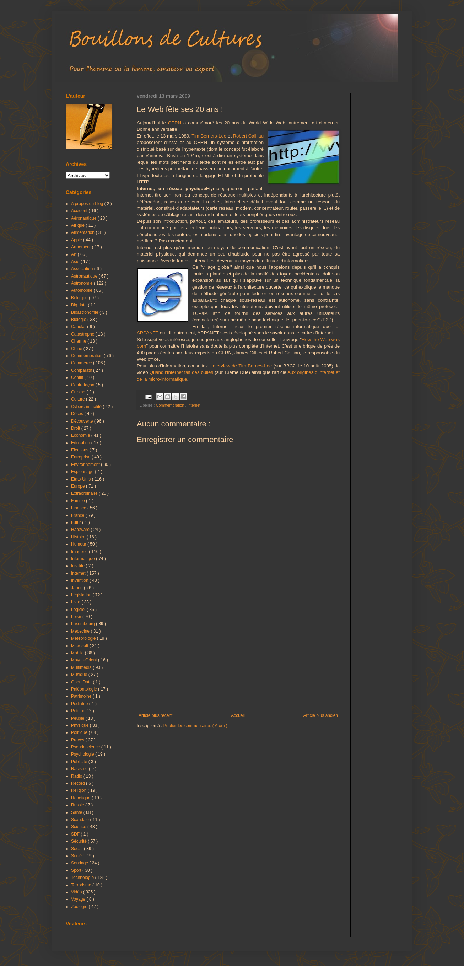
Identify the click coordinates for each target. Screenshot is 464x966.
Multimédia (82, 667)
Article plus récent (155, 715)
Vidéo (77, 892)
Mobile (78, 652)
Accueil (238, 715)
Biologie (79, 319)
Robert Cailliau (248, 136)
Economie (81, 435)
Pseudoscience (86, 747)
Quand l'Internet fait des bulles (181, 372)
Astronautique (84, 276)
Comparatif (82, 370)
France (78, 515)
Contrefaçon (83, 384)
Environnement (86, 464)
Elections (80, 449)
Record (78, 783)
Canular (79, 326)
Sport (76, 870)
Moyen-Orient (84, 660)
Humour (79, 544)
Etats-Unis (81, 479)
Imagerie (80, 551)
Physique (80, 725)
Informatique (83, 558)
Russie (78, 805)
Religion (79, 790)
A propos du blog (87, 203)
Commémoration (170, 405)
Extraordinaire (85, 493)
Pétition (78, 710)
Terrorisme (81, 884)
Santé (77, 812)
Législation (82, 594)
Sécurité (79, 841)
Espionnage (83, 471)
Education (81, 442)
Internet (193, 405)
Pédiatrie (80, 703)
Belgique (80, 297)
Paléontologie (84, 689)
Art (74, 254)
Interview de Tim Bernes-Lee (241, 366)
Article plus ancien (320, 715)
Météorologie (84, 638)
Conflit (77, 377)
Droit (76, 428)
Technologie (83, 877)
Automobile (82, 290)
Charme (79, 341)
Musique (79, 674)
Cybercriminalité (87, 406)
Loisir (76, 616)
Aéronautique (84, 218)
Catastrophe (83, 334)
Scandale (80, 819)
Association (82, 268)
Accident (79, 210)
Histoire (79, 537)
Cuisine (78, 392)
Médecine (81, 631)
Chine (77, 348)
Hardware (81, 529)
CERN (174, 122)
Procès (78, 739)
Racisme (80, 768)
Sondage (80, 862)
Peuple (78, 718)
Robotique (81, 797)
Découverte (82, 421)
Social (77, 848)
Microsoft (80, 645)
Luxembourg (83, 623)
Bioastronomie (85, 312)
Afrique (78, 225)
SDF (76, 834)
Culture (78, 399)
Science (79, 826)
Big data (79, 304)
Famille (78, 500)
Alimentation (83, 232)
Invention (80, 580)
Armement (81, 247)
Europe (78, 486)
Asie (76, 261)
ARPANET (147, 333)
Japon (77, 587)
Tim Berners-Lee (208, 136)
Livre (76, 602)
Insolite (78, 565)
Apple (77, 239)
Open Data (82, 682)
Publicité (79, 761)
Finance (79, 507)
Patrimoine (82, 696)
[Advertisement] (238, 654)
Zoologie (79, 906)
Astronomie (82, 283)
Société (78, 855)
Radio (77, 776)
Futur (76, 522)
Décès (77, 413)
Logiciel (79, 609)
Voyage (78, 899)
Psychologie (83, 754)
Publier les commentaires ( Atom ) (195, 725)
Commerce (82, 362)
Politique (79, 732)
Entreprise (81, 457)
